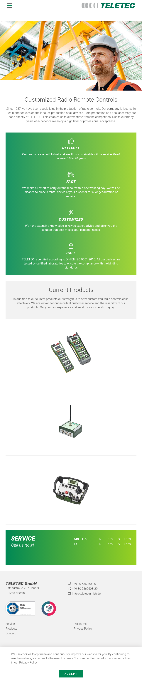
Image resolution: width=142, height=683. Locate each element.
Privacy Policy (28, 662)
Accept (71, 673)
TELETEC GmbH (21, 583)
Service (10, 624)
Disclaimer (80, 624)
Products (11, 628)
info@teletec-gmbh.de (86, 593)
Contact (11, 633)
